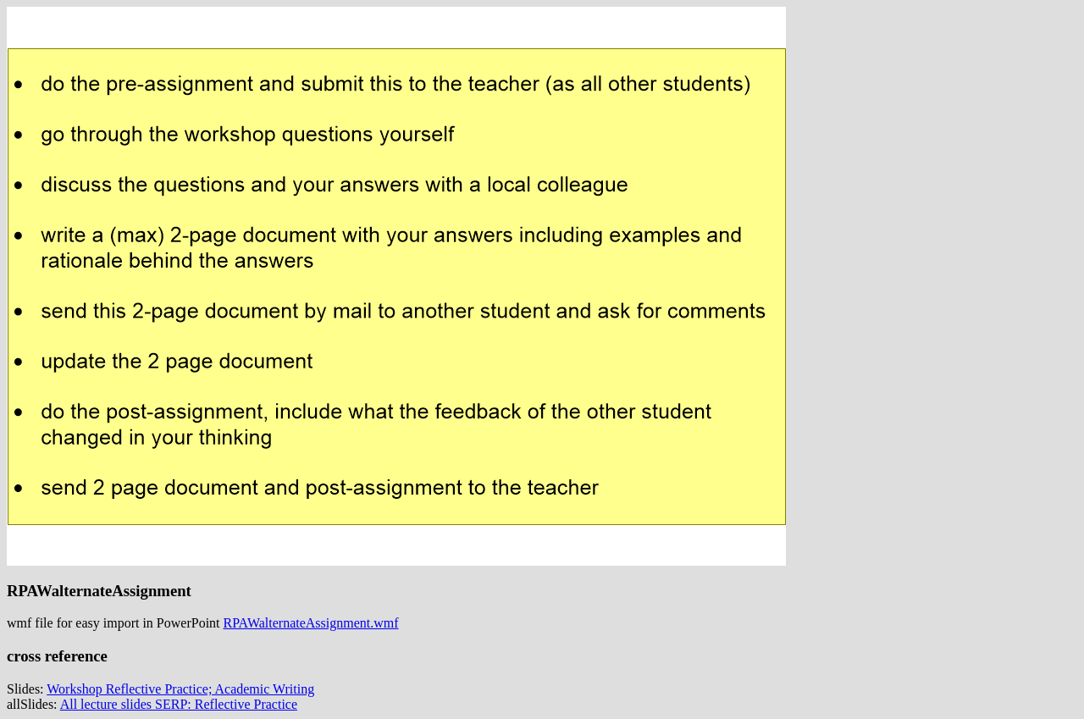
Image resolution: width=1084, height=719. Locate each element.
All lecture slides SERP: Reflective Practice (178, 704)
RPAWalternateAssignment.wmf (311, 623)
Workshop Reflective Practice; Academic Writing (180, 689)
